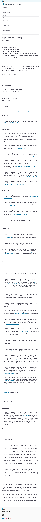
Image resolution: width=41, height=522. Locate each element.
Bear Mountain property (15, 138)
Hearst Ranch (25, 415)
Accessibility (5, 514)
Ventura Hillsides (31, 222)
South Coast (5, 28)
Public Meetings (6, 30)
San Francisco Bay (7, 22)
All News (5, 7)
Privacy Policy (5, 512)
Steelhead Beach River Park (11, 122)
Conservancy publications (10, 380)
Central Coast (6, 25)
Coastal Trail (5, 10)
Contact (4, 515)
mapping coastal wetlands (20, 359)
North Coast (5, 20)
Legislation (6, 392)
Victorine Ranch (25, 331)
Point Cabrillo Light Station (20, 313)
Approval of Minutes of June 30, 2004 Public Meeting (16, 111)
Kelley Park (9, 274)
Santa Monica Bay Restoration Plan (19, 214)
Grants (4, 15)
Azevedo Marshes (8, 244)
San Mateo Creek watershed (12, 324)
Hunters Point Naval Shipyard (28, 156)
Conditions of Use (6, 511)
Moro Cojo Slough (8, 237)
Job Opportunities (6, 33)
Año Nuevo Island (15, 350)
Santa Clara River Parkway (10, 205)
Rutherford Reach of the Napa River (30, 176)
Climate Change (6, 12)
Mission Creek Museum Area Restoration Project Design (19, 342)
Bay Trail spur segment (29, 295)
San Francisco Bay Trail (20, 148)
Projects (5, 17)
